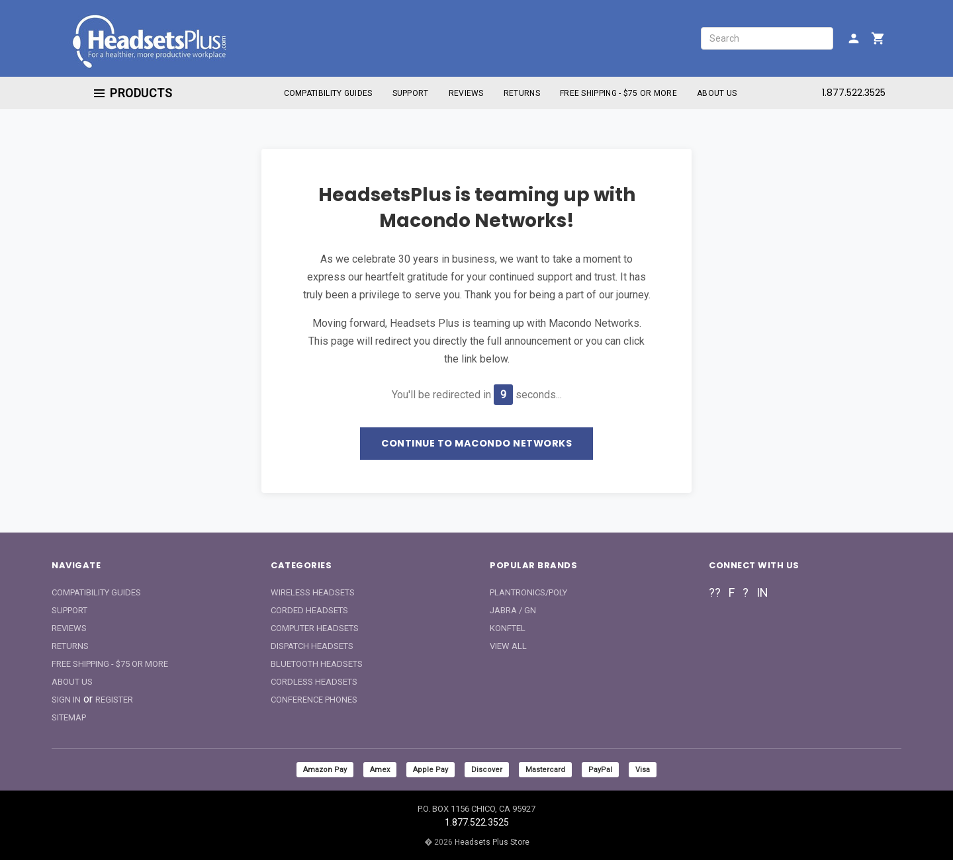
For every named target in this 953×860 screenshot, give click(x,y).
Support (410, 93)
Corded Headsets (309, 610)
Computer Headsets (315, 628)
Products (133, 93)
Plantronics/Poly (528, 592)
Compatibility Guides (328, 93)
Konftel (507, 628)
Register (114, 700)
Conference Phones (314, 700)
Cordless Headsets (314, 682)
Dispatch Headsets (312, 646)
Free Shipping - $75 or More (618, 93)
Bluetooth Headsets (317, 664)
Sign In (66, 700)
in (762, 592)
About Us (717, 93)
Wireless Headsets (313, 592)
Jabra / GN (513, 610)
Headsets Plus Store (492, 842)
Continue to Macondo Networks (476, 443)
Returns (522, 93)
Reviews (466, 93)
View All (508, 646)
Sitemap (69, 717)
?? (715, 592)
